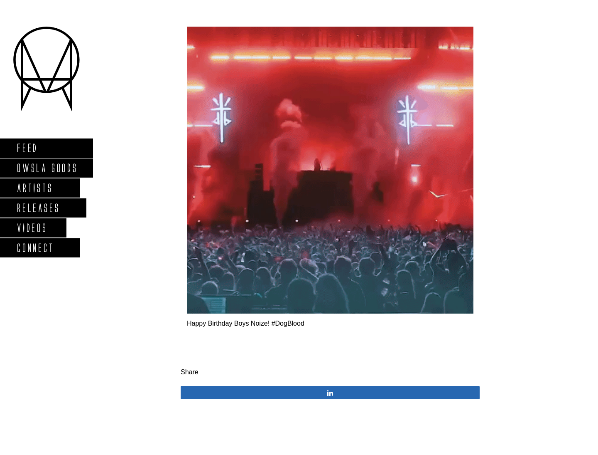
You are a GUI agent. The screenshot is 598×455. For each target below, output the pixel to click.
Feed (27, 147)
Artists (35, 187)
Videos (32, 227)
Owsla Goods (47, 167)
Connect (35, 247)
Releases (38, 207)
